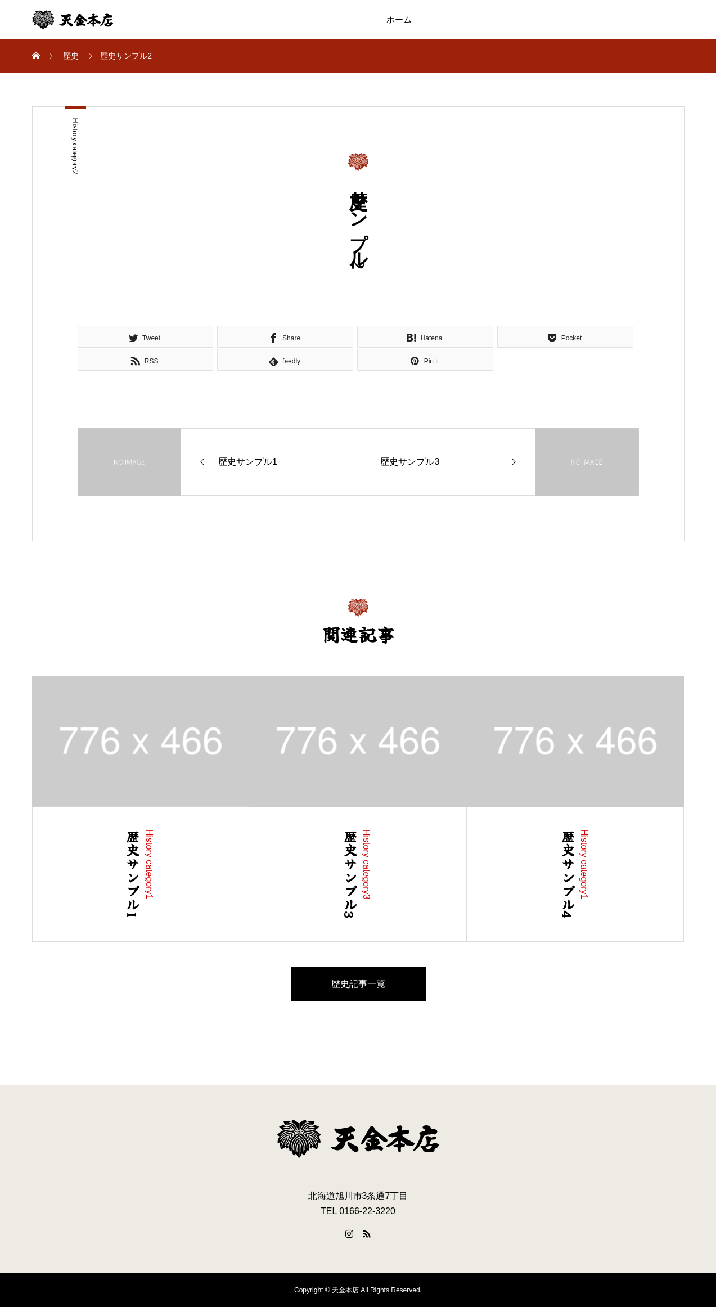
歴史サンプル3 (350, 874)
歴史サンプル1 (133, 874)
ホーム (399, 19)
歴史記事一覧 (358, 984)
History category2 (75, 146)
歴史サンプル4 (568, 874)
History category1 (149, 864)
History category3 (366, 864)
